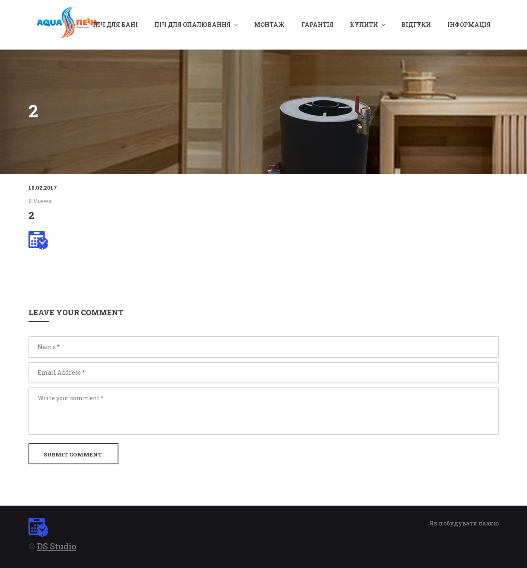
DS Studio (56, 546)
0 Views (40, 200)
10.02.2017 (42, 187)
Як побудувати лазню (464, 523)
